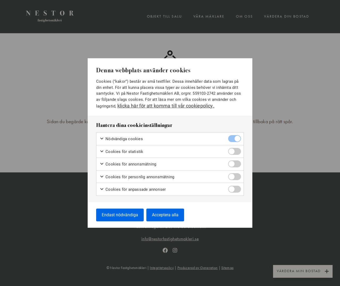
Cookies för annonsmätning (128, 164)
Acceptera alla (165, 214)
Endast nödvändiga (120, 214)
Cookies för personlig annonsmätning (137, 176)
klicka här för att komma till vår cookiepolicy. (166, 105)
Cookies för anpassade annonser (133, 189)
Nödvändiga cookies (121, 139)
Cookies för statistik (121, 151)
